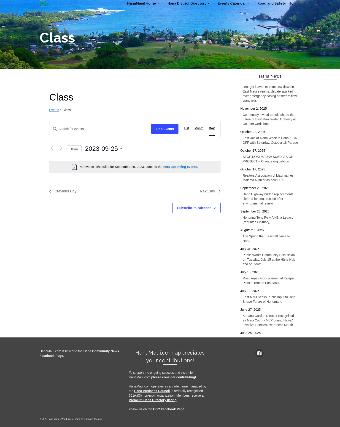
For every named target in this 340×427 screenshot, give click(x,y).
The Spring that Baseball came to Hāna (266, 238)
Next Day (210, 191)
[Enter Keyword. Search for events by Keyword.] (100, 129)
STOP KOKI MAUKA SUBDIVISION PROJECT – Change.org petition (268, 159)
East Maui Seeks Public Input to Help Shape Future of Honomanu (269, 299)
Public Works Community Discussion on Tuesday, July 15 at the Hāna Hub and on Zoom (269, 259)
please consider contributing (173, 377)
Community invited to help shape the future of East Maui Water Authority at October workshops (269, 119)
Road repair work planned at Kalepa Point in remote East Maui (268, 280)
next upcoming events (180, 167)
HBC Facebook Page (168, 409)
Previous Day (62, 191)
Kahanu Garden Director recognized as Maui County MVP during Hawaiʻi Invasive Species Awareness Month (268, 320)
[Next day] (61, 148)
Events (54, 110)
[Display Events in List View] (186, 128)
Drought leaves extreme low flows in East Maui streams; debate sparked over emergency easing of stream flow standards (270, 93)
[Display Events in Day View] (212, 128)
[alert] (135, 167)
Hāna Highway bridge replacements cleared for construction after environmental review (268, 198)
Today (74, 148)
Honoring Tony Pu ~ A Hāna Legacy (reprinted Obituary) (268, 220)
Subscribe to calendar (193, 208)
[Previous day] (52, 148)
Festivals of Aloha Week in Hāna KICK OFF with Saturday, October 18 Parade (270, 140)
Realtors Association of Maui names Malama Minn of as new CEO (268, 178)
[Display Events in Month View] (198, 128)
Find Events (165, 129)
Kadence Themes (93, 419)
